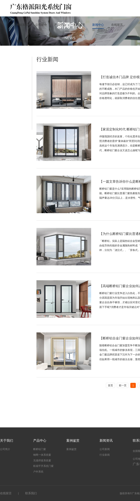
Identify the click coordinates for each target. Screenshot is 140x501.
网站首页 (22, 24)
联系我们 (22, 41)
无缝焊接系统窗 (42, 460)
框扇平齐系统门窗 (43, 465)
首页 (110, 385)
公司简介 (41, 24)
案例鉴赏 (79, 24)
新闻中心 (98, 24)
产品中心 (60, 24)
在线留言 (117, 24)
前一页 (123, 385)
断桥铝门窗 (39, 449)
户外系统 (38, 471)
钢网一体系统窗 (42, 454)
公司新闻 (105, 449)
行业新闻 (105, 454)
